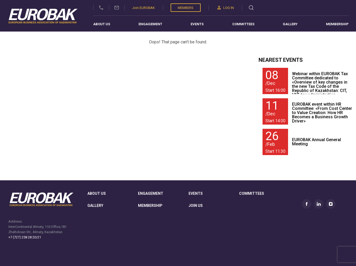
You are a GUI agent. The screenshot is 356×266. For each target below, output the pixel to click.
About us (101, 24)
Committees (243, 24)
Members (186, 8)
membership (150, 206)
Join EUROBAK (143, 7)
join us (196, 206)
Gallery (290, 24)
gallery (95, 206)
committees (251, 194)
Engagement (150, 24)
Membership (337, 24)
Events (197, 24)
